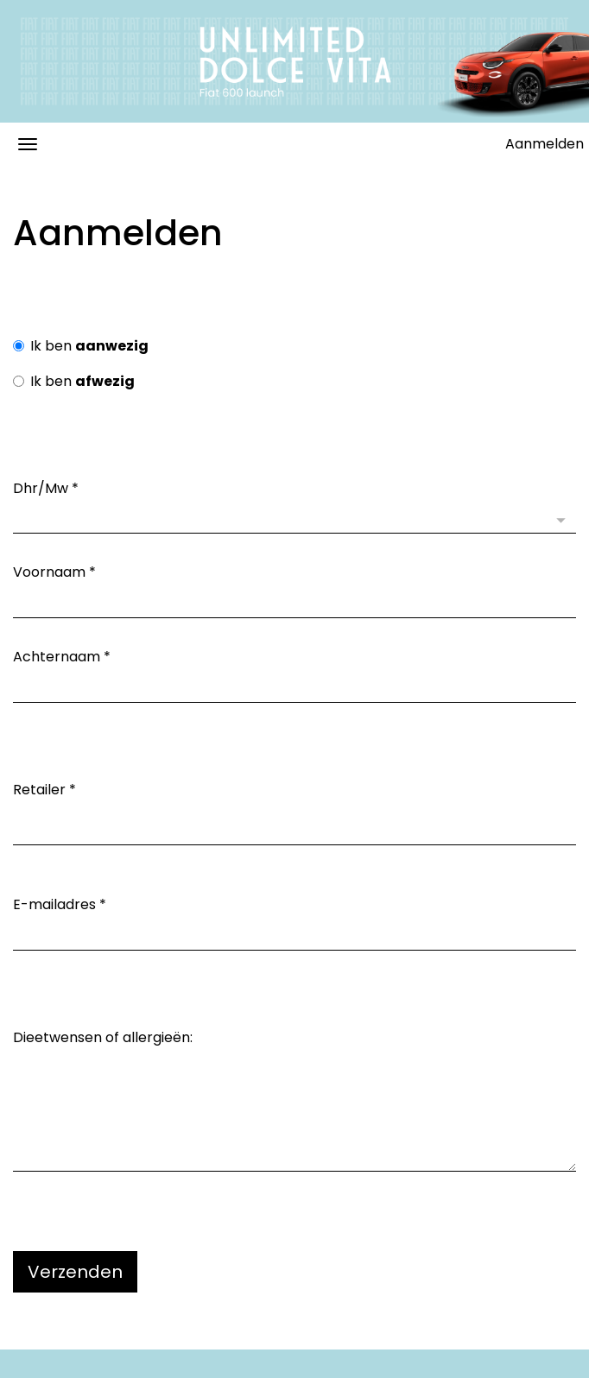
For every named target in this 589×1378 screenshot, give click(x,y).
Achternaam (62, 657)
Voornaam (54, 572)
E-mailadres (59, 904)
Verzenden (75, 1272)
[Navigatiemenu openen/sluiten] (28, 144)
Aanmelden (544, 144)
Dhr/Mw (46, 488)
